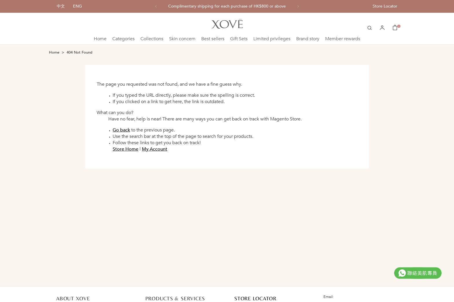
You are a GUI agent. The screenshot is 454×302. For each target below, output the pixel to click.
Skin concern (182, 39)
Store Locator (385, 6)
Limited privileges (271, 39)
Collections (151, 39)
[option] (227, 6)
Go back (121, 130)
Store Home (125, 149)
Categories (123, 39)
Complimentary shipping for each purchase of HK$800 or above (227, 6)
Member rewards (342, 39)
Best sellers (212, 39)
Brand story (307, 39)
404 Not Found (79, 52)
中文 (61, 6)
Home (100, 39)
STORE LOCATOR (255, 298)
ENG (77, 6)
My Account (154, 149)
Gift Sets (239, 39)
